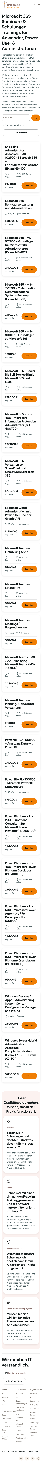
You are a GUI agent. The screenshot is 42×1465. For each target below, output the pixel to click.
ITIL (17, 1397)
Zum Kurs (29, 185)
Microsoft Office (19, 1425)
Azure (4, 1405)
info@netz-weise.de (17, 1373)
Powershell (20, 1434)
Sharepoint (34, 1401)
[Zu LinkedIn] (27, 1458)
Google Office (5, 1437)
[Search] (35, 118)
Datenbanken (7, 1419)
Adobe (4, 1390)
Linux (18, 1414)
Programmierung (35, 1390)
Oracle (18, 1430)
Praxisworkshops (21, 1438)
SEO (31, 1397)
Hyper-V (19, 1393)
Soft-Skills (34, 1405)
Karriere (22, 1452)
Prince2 (19, 1442)
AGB (3, 1452)
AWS (3, 1401)
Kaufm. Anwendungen (21, 1402)
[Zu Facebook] (33, 1458)
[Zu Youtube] (21, 1458)
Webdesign (34, 1422)
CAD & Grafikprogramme (7, 1409)
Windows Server (33, 1427)
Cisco (4, 1415)
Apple (4, 1393)
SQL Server (34, 1408)
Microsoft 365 (19, 1418)
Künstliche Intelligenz (20, 1408)
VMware (33, 1419)
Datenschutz (7, 1422)
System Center (33, 1413)
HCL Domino (21, 1390)
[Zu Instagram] (38, 1458)
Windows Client (33, 1434)
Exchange (6, 1426)
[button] (35, 4)
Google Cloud (5, 1431)
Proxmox (33, 1393)
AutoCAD (5, 1397)
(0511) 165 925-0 (13, 1381)
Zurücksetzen (21, 133)
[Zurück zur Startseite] (11, 4)
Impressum (12, 1452)
